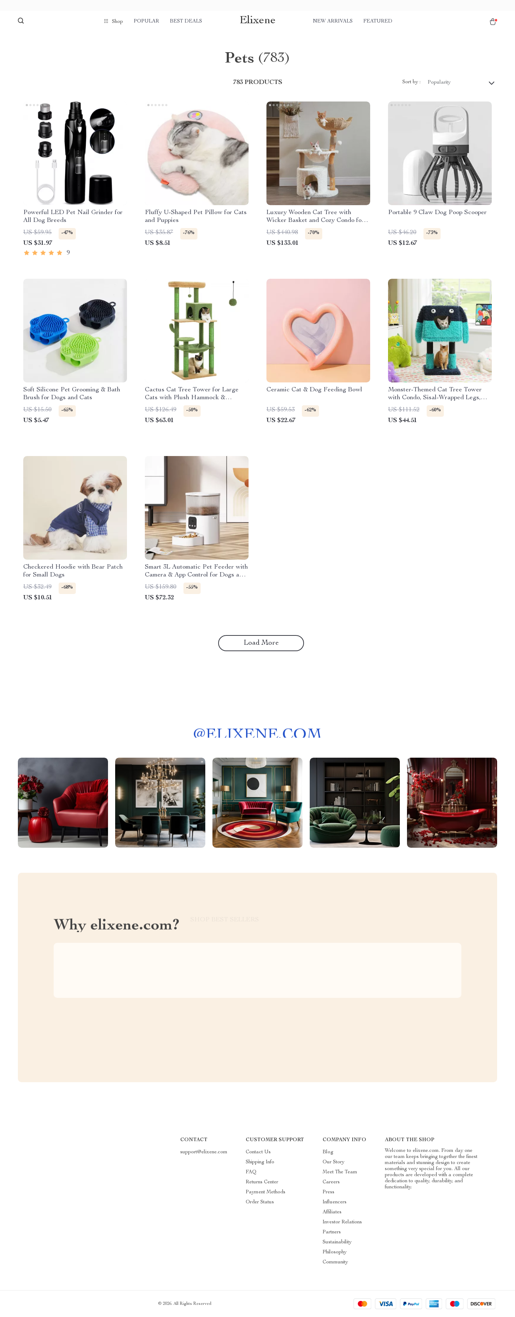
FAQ (251, 1172)
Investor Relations (342, 1222)
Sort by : (411, 82)
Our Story (333, 1162)
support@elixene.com (203, 1152)
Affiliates (332, 1212)
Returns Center (262, 1182)
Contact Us (258, 1152)
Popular (146, 21)
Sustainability (337, 1242)
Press (328, 1192)
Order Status (260, 1202)
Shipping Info (260, 1162)
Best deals (186, 21)
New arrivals (333, 21)
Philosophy (335, 1252)
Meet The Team (340, 1172)
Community (335, 1262)
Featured (377, 21)
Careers (331, 1182)
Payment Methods (265, 1192)
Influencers (335, 1202)
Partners (332, 1232)
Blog (328, 1152)
